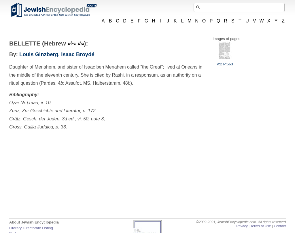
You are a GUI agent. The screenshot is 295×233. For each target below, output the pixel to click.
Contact (280, 226)
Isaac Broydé (77, 54)
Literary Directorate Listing (31, 228)
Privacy (242, 226)
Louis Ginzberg (38, 54)
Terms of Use (260, 226)
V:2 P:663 (225, 62)
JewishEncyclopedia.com (54, 10)
